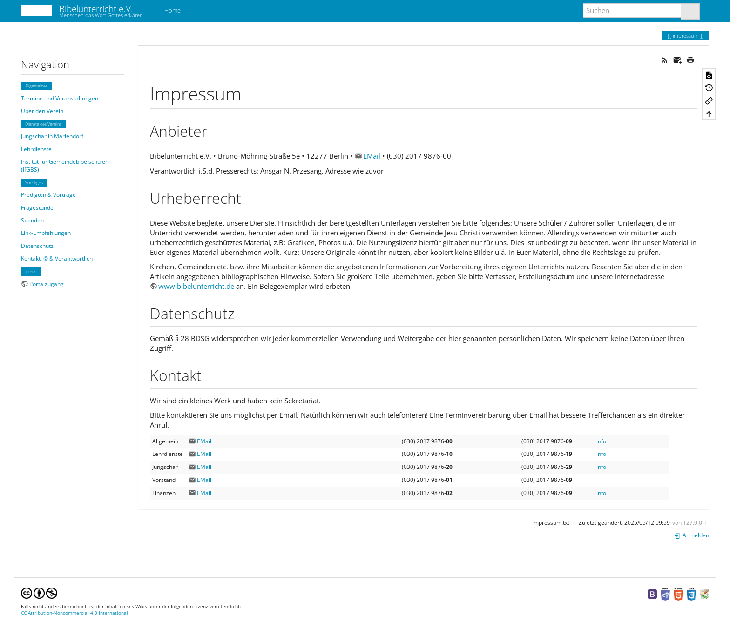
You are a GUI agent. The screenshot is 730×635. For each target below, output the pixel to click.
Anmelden (691, 535)
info (601, 441)
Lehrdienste (36, 149)
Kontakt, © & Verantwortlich (57, 258)
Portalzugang (46, 284)
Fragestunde (37, 208)
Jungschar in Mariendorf (52, 136)
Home (172, 10)
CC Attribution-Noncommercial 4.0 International (74, 613)
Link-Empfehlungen (46, 233)
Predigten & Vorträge (48, 195)
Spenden (32, 220)
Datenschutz (37, 246)
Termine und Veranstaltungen (59, 98)
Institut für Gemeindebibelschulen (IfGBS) (64, 166)
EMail (371, 155)
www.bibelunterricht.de (196, 286)
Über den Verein (42, 111)
